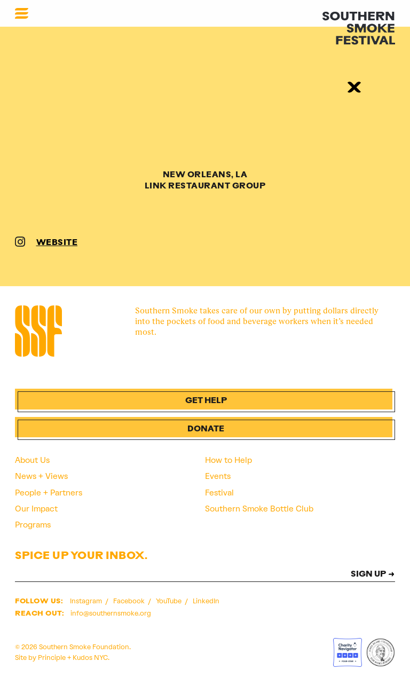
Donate (205, 430)
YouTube (169, 601)
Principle (52, 657)
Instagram (87, 601)
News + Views (41, 476)
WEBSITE (57, 243)
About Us (32, 460)
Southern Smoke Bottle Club (259, 509)
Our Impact (36, 509)
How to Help (228, 460)
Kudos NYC (90, 657)
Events (218, 476)
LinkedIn (206, 601)
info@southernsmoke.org (110, 613)
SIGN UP (368, 575)
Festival (219, 493)
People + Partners (48, 493)
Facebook (129, 601)
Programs (33, 525)
